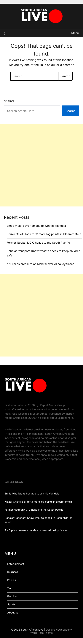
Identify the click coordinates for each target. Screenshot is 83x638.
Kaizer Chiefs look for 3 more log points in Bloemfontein (44, 234)
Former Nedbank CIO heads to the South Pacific (38, 242)
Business (12, 571)
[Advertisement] (41, 165)
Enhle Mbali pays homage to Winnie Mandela (36, 225)
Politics (11, 580)
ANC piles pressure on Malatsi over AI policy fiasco (40, 264)
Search (9, 101)
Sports (11, 604)
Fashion (12, 596)
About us (12, 612)
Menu (75, 33)
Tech (10, 588)
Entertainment (15, 563)
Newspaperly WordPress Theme (51, 631)
